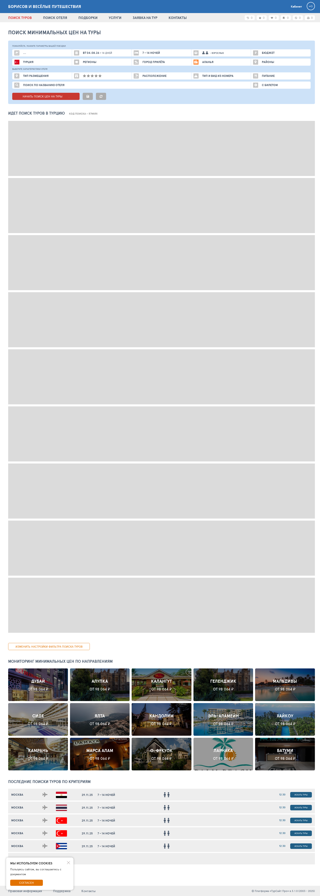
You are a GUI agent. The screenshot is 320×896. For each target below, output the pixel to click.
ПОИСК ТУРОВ (20, 17)
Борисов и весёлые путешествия (44, 6)
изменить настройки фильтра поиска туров (49, 646)
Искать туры (301, 794)
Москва (17, 795)
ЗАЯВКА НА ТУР (145, 17)
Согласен (26, 883)
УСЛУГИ (115, 17)
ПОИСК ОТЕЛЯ (55, 17)
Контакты (88, 890)
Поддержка (61, 890)
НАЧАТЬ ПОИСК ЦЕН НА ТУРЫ (46, 96)
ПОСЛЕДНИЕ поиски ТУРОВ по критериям (49, 781)
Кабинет (296, 6)
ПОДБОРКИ (88, 17)
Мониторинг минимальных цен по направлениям (60, 661)
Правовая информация (25, 890)
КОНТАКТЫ (178, 17)
